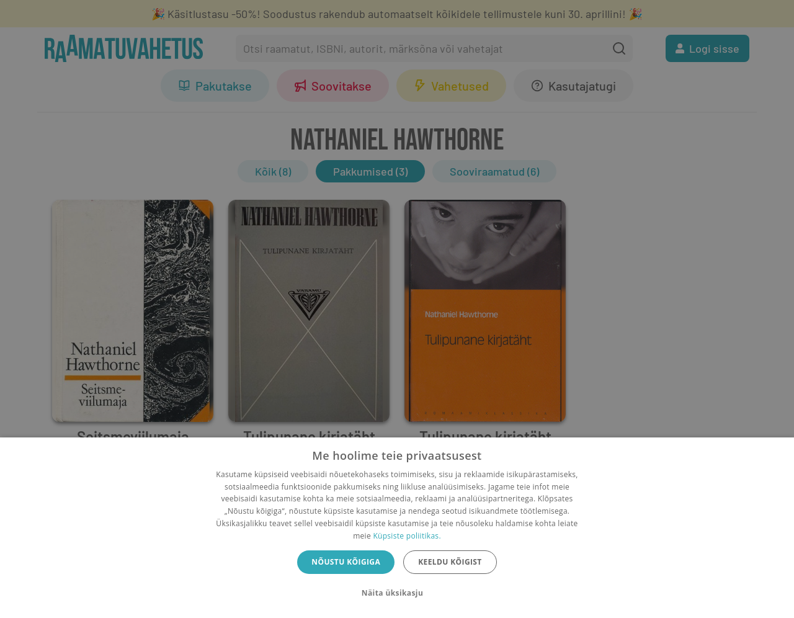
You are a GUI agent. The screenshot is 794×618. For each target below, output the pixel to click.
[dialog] (397, 527)
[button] (397, 593)
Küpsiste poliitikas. (406, 536)
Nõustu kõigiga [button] (345, 562)
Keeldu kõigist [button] (450, 562)
